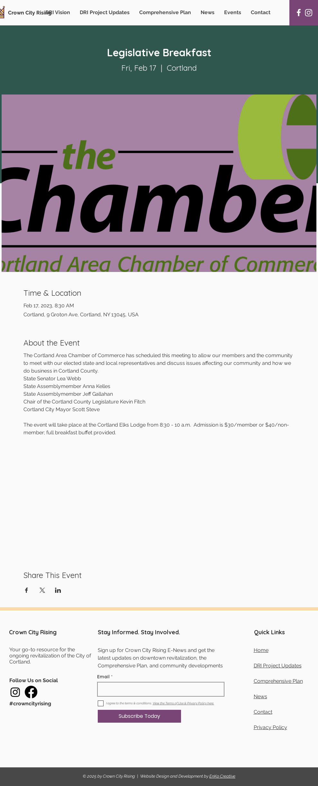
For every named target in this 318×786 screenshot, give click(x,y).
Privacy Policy (270, 727)
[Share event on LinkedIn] (58, 590)
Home (261, 650)
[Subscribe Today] (139, 716)
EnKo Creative (222, 776)
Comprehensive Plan (278, 681)
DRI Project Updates (278, 666)
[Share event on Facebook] (26, 590)
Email (103, 676)
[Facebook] (299, 12)
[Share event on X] (42, 590)
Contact (263, 712)
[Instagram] (308, 12)
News (260, 696)
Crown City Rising (29, 13)
